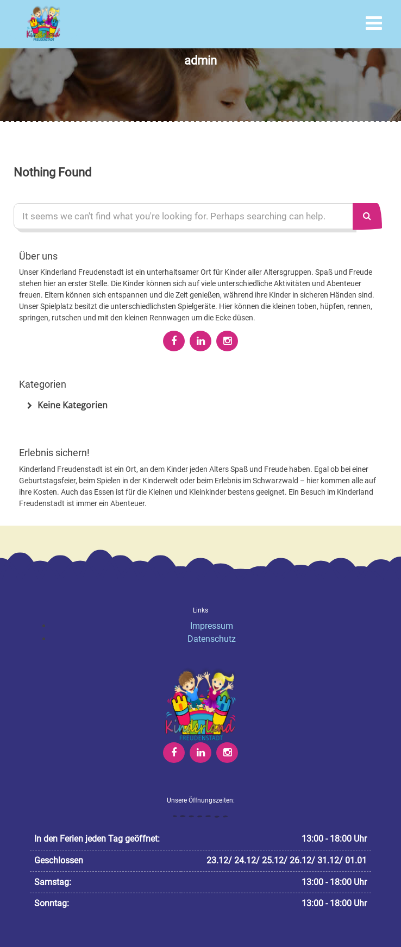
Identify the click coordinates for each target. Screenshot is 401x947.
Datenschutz (211, 639)
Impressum (211, 626)
